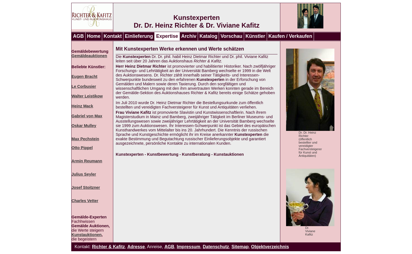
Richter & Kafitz (108, 246)
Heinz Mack (82, 106)
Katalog (209, 36)
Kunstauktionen (87, 234)
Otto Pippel (82, 147)
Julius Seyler (84, 174)
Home (94, 36)
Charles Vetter (85, 201)
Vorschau (231, 36)
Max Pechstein (85, 139)
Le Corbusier (84, 86)
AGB (78, 36)
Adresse (136, 246)
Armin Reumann (87, 161)
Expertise (167, 36)
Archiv (188, 36)
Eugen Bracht (84, 76)
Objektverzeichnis (270, 246)
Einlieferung (139, 36)
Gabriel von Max (87, 116)
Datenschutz (216, 246)
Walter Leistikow (87, 96)
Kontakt (113, 36)
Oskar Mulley (84, 125)
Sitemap (240, 246)
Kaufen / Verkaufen (290, 36)
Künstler (255, 36)
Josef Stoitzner (86, 187)
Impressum (188, 246)
